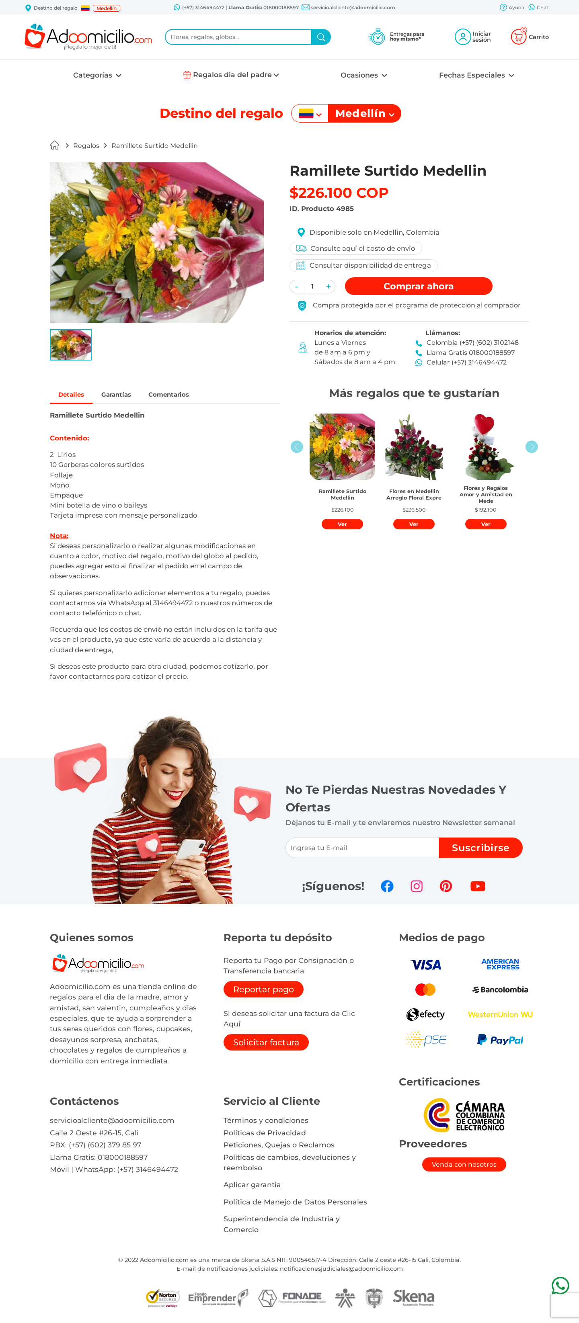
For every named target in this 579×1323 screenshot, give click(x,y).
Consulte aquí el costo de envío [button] (356, 248)
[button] (85, 8)
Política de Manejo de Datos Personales (295, 1204)
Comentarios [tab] (197, 396)
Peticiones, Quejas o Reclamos (279, 1147)
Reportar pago (263, 992)
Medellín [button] (106, 8)
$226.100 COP (339, 192)
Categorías (93, 75)
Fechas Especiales (473, 75)
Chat (538, 8)
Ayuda (511, 8)
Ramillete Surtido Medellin (154, 146)
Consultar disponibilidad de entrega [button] (364, 265)
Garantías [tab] (132, 396)
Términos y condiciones (266, 1123)
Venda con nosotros (464, 1167)
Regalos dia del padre (232, 74)
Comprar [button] (419, 286)
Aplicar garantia (252, 1187)
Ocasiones (360, 75)
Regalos (86, 146)
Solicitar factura (266, 1045)
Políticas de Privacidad (265, 1135)
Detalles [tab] (76, 396)
